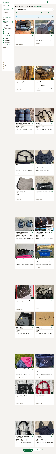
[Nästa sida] (42, 421)
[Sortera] (47, 33)
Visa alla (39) (7, 87)
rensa (11, 38)
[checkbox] (4, 44)
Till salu (5, 35)
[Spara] (32, 55)
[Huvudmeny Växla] (1, 2)
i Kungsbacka (38, 26)
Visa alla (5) (7, 78)
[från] (5, 101)
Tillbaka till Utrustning (7, 28)
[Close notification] (52, 36)
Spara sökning (19, 32)
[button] (24, 47)
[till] (11, 101)
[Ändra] (12, 65)
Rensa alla (10, 25)
